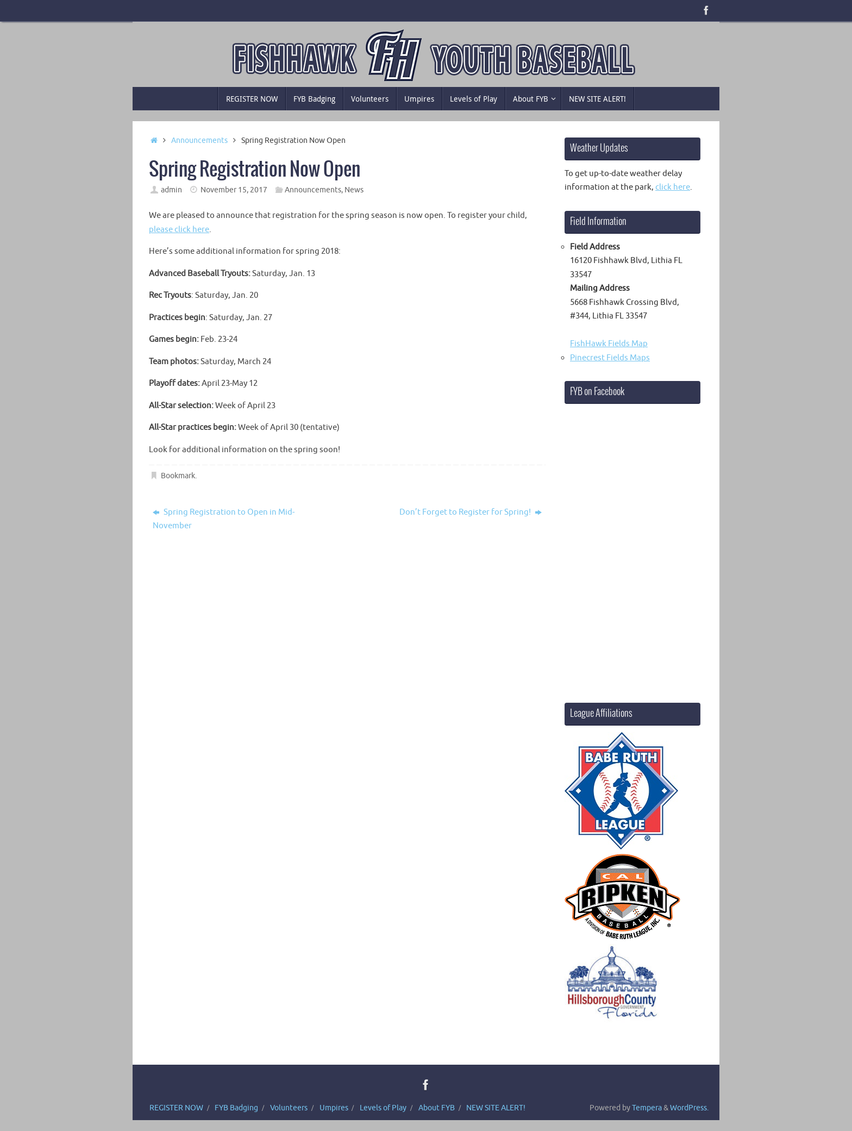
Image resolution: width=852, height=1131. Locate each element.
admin (171, 190)
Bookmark (178, 475)
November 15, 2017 (234, 190)
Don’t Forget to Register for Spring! (470, 512)
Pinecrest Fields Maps (610, 358)
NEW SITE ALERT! (495, 1108)
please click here (179, 229)
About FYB (436, 1108)
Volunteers (289, 1108)
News (354, 190)
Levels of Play (383, 1108)
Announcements (199, 140)
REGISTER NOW (176, 1108)
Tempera (647, 1108)
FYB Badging (236, 1108)
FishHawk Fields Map (609, 344)
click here (672, 187)
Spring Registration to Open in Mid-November (224, 519)
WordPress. (689, 1108)
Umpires (334, 1108)
